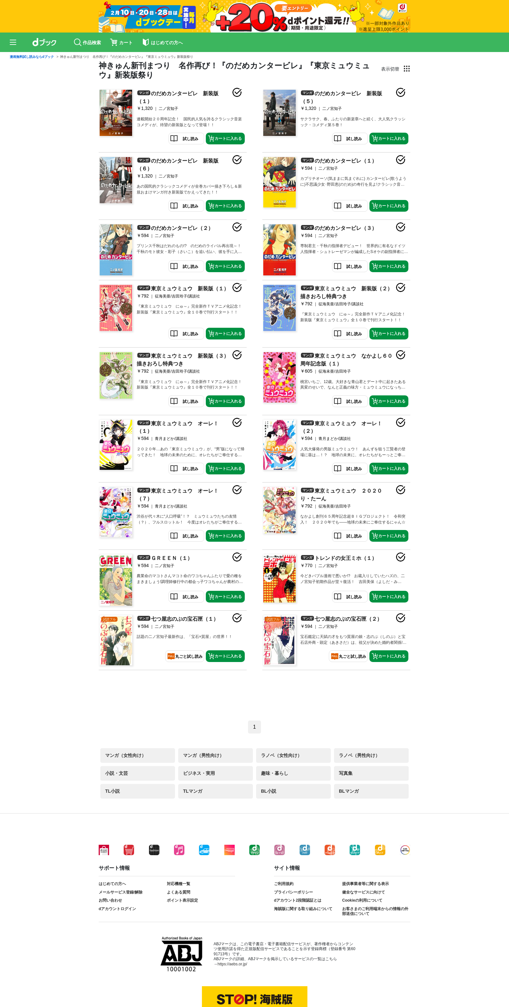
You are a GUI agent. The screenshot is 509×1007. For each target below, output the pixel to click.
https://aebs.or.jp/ (232, 964)
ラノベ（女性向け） (281, 755)
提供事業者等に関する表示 (365, 883)
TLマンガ (192, 791)
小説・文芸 (116, 773)
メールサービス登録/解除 (121, 892)
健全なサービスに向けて (363, 892)
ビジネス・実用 (199, 773)
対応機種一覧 (178, 883)
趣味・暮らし (274, 773)
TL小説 (112, 791)
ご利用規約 (283, 883)
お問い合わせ (110, 900)
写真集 (346, 773)
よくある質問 (178, 892)
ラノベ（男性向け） (359, 755)
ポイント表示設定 (182, 900)
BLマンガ (349, 791)
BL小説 (268, 791)
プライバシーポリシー (293, 892)
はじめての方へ (112, 883)
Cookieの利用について (362, 900)
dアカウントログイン (117, 909)
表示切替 (390, 69)
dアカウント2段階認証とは (297, 900)
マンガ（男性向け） (203, 755)
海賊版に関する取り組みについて (303, 909)
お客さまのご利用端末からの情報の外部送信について (375, 911)
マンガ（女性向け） (125, 755)
